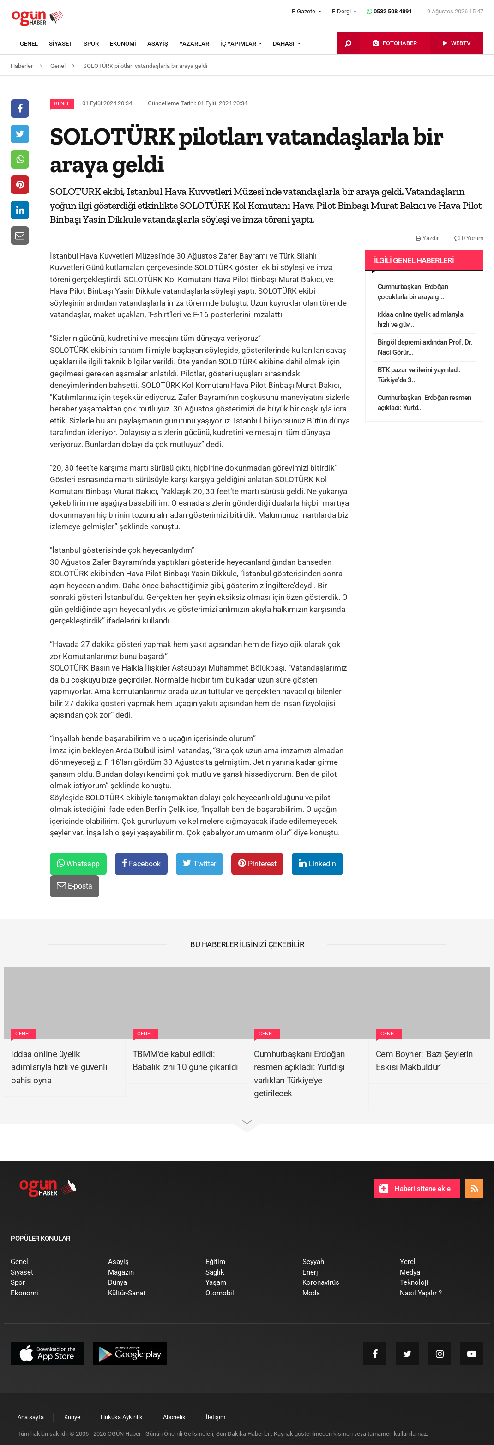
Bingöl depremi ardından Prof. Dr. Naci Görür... (425, 347)
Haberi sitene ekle (415, 1188)
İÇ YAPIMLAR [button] (239, 43)
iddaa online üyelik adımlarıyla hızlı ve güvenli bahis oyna (59, 1067)
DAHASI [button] (284, 43)
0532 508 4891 (389, 11)
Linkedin (317, 863)
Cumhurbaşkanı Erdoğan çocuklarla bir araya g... (413, 292)
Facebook (141, 863)
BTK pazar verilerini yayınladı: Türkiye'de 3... (419, 375)
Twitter (199, 863)
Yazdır (427, 238)
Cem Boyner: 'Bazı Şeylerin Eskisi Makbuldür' (424, 1061)
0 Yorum (468, 238)
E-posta (74, 885)
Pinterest (257, 863)
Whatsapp (78, 863)
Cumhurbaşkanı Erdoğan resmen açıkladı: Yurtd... (424, 402)
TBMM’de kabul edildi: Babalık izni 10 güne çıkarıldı (185, 1061)
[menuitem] (34, 43)
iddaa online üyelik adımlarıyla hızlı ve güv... (421, 319)
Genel (62, 104)
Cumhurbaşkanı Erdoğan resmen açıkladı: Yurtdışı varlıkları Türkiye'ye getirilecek (299, 1074)
